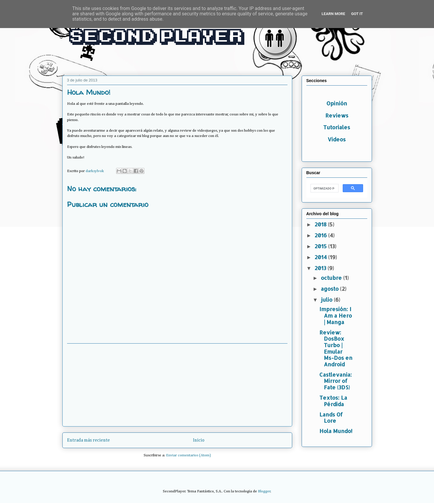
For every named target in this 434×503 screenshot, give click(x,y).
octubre (332, 277)
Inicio (198, 440)
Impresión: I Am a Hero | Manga (335, 315)
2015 (321, 246)
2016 (321, 235)
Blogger (264, 491)
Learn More (333, 14)
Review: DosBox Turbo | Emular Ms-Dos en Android (335, 348)
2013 (321, 267)
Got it (357, 14)
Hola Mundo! (335, 430)
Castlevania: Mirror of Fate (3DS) (335, 381)
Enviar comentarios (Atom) (188, 455)
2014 (321, 257)
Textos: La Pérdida (333, 400)
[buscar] (323, 188)
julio (327, 299)
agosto (330, 288)
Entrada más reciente (88, 440)
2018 (321, 224)
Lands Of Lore (331, 417)
